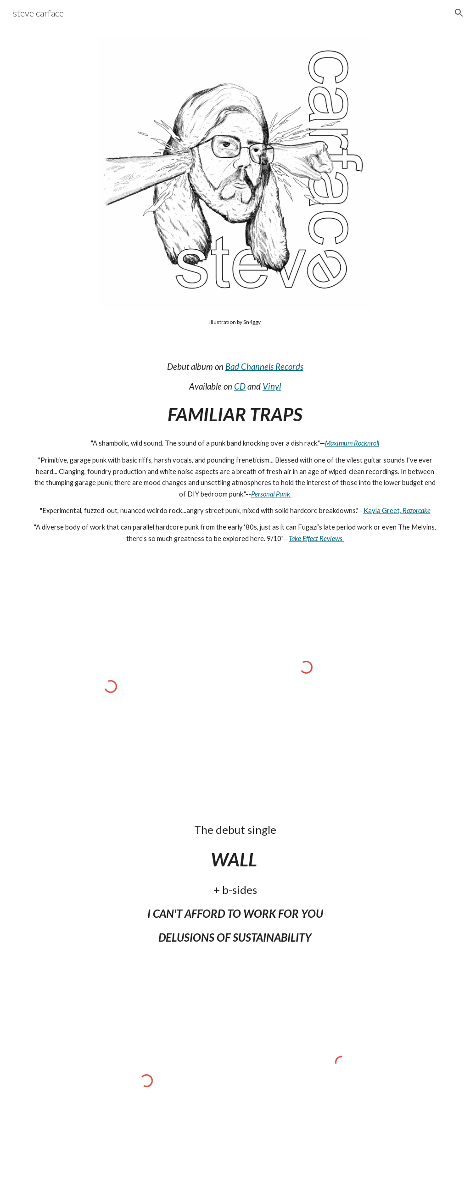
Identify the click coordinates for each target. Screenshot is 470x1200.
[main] (234, 322)
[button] (459, 13)
